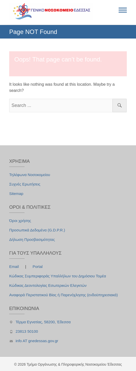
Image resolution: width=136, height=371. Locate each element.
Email (14, 266)
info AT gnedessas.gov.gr (37, 341)
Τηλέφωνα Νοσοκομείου (29, 174)
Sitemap (16, 193)
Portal (37, 266)
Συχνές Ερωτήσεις (24, 184)
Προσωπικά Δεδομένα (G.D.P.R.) (37, 230)
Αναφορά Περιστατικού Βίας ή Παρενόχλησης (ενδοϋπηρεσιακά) (63, 295)
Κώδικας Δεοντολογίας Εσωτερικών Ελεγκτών (48, 285)
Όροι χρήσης (20, 220)
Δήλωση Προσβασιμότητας (32, 239)
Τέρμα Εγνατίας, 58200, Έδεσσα (43, 322)
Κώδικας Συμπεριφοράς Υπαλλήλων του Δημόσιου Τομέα (57, 276)
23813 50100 (27, 331)
